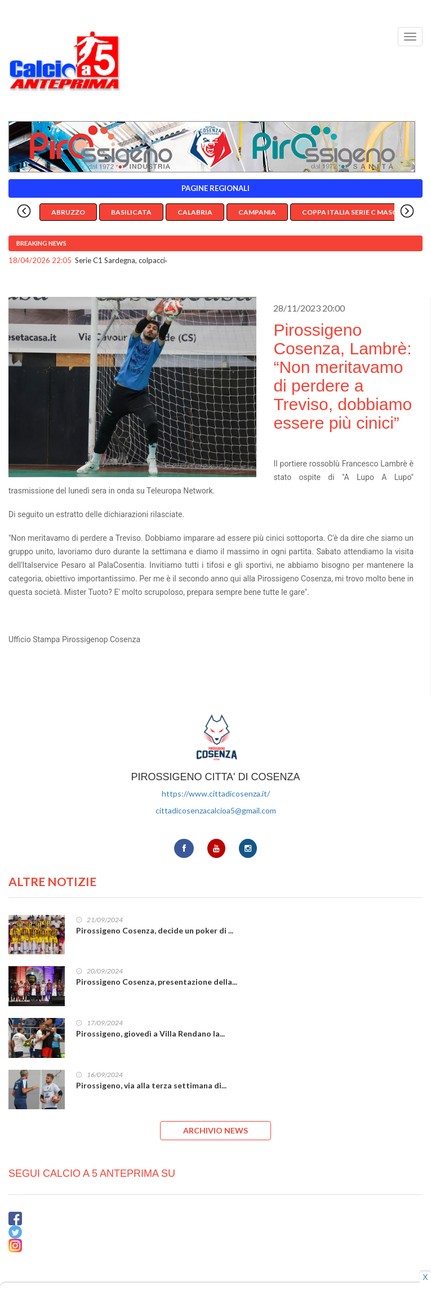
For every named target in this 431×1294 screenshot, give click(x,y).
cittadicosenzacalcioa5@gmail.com (215, 810)
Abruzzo (68, 212)
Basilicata (131, 212)
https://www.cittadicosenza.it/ (216, 793)
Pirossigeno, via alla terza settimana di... (151, 1085)
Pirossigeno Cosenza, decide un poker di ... (154, 930)
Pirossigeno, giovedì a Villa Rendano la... (150, 1033)
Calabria (194, 212)
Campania (257, 212)
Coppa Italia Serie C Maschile (357, 212)
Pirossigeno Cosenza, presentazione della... (156, 981)
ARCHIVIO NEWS (215, 1130)
